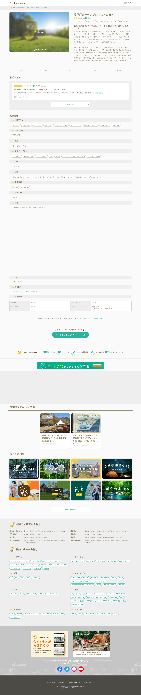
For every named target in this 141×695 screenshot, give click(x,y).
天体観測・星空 (104, 577)
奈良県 (111, 537)
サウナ (99, 584)
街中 (109, 561)
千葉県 (111, 531)
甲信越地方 (13, 534)
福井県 (99, 534)
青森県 (32, 531)
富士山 (127, 561)
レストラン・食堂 (101, 597)
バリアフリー (106, 601)
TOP (10, 7)
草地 (22, 577)
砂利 (28, 577)
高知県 (33, 542)
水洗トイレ (75, 594)
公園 (103, 561)
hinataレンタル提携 (77, 604)
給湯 (73, 597)
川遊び (114, 577)
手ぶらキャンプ (15, 568)
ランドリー (109, 594)
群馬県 (99, 531)
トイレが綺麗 (101, 614)
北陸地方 (73, 534)
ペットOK (14, 594)
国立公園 (121, 584)
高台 (87, 561)
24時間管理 (116, 601)
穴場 (85, 614)
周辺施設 (119, 70)
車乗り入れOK (37, 594)
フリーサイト (35, 561)
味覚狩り (93, 577)
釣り (86, 581)
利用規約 (61, 682)
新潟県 (26, 534)
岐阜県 (26, 537)
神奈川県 (125, 531)
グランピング (56, 561)
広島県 (44, 540)
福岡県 (87, 540)
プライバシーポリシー (73, 682)
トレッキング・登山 (110, 584)
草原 (115, 561)
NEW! (92, 614)
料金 (95, 70)
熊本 (28, 7)
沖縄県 (88, 542)
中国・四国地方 (14, 540)
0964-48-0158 (18, 282)
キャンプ (13, 561)
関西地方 (73, 537)
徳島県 (56, 540)
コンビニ (55, 614)
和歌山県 (118, 537)
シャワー (74, 601)
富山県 (87, 534)
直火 (21, 594)
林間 (77, 561)
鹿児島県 (125, 540)
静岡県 (32, 537)
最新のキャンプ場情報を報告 (93, 319)
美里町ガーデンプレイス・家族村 (25, 291)
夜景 (97, 561)
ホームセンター (15, 617)
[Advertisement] (51, 387)
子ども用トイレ (86, 594)
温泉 (12, 614)
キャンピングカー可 (51, 594)
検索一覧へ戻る (64, 509)
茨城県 (87, 531)
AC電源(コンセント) (93, 601)
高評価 (79, 614)
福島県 (63, 531)
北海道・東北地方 (15, 531)
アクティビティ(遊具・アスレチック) (83, 584)
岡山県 (38, 540)
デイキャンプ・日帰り (17, 565)
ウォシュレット (98, 594)
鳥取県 (26, 540)
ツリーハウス (27, 568)
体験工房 (85, 577)
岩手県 (38, 531)
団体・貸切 (37, 568)
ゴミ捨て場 (80, 597)
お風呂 (82, 601)
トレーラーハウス (62, 565)
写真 (46, 70)
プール (103, 581)
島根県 (32, 540)
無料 (73, 614)
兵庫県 (105, 537)
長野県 (38, 534)
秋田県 (50, 531)
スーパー (35, 614)
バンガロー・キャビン (47, 565)
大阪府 (99, 537)
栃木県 (93, 531)
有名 (109, 614)
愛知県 (38, 537)
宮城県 (44, 531)
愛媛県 (27, 542)
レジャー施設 (45, 614)
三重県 (44, 537)
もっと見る (127, 21)
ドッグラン (94, 581)
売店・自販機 (113, 597)
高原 (120, 561)
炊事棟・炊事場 (120, 594)
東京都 (117, 531)
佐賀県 (93, 540)
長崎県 (99, 540)
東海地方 (12, 537)
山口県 (50, 540)
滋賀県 (87, 537)
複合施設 (19, 614)
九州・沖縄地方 (17, 7)
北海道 (26, 531)
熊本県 (24, 7)
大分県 (111, 540)
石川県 (93, 534)
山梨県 (32, 534)
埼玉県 (105, 531)
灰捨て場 (89, 597)
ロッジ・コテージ (32, 565)
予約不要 (46, 568)
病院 (62, 614)
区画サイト (45, 561)
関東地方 (73, 531)
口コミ (70, 70)
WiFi (121, 597)
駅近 (124, 601)
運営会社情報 (51, 682)
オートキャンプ (23, 561)
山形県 (56, 531)
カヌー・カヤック (77, 581)
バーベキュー (76, 577)
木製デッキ (35, 577)
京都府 (93, 537)
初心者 (116, 614)
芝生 (16, 577)
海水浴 (121, 577)
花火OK (27, 594)
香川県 (63, 540)
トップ (22, 70)
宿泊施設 (27, 614)
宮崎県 (117, 540)
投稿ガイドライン (89, 682)
